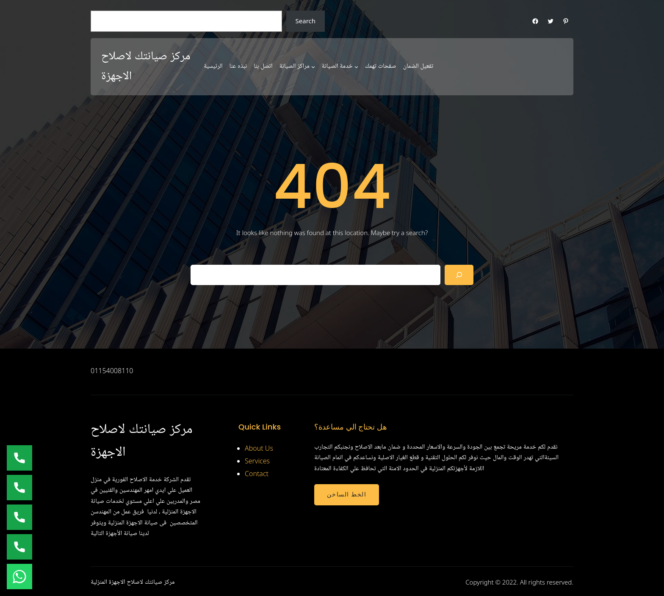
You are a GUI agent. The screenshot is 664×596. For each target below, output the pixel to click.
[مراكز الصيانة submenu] (313, 67)
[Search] (459, 275)
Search (305, 21)
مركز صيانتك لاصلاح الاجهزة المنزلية (132, 582)
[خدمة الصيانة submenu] (356, 67)
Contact (256, 473)
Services (257, 461)
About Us (259, 448)
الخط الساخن (346, 494)
